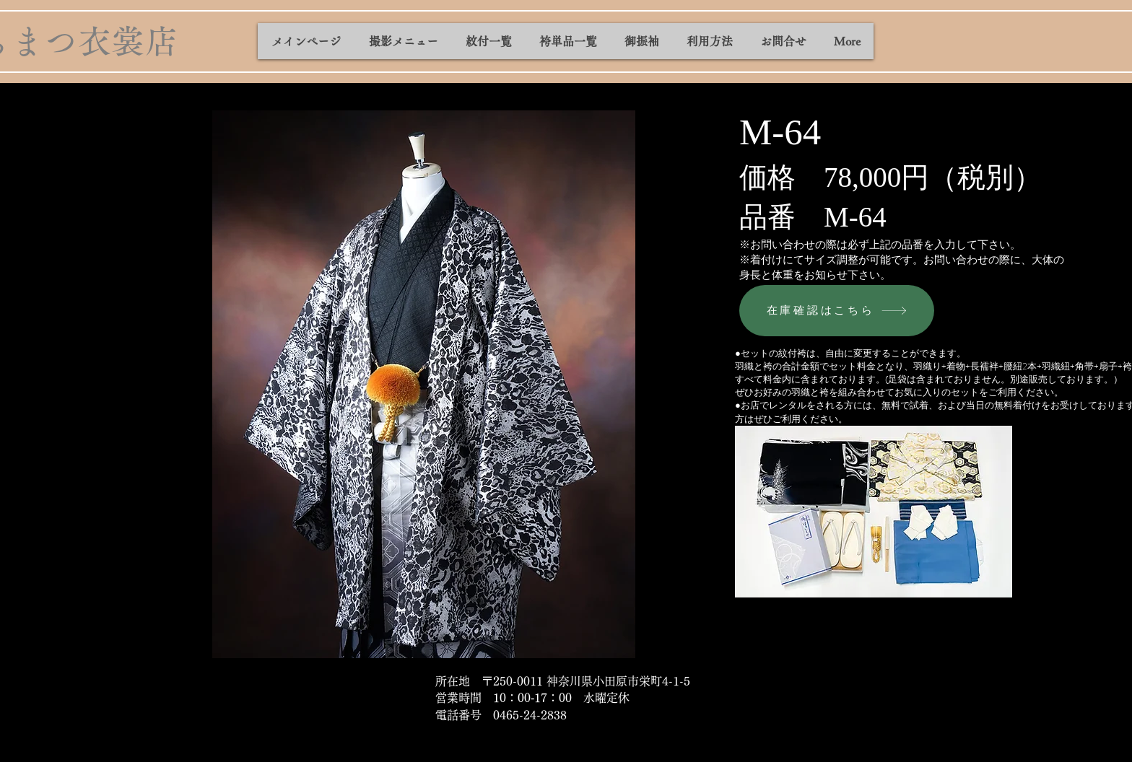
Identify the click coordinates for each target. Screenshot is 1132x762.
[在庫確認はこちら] (836, 310)
